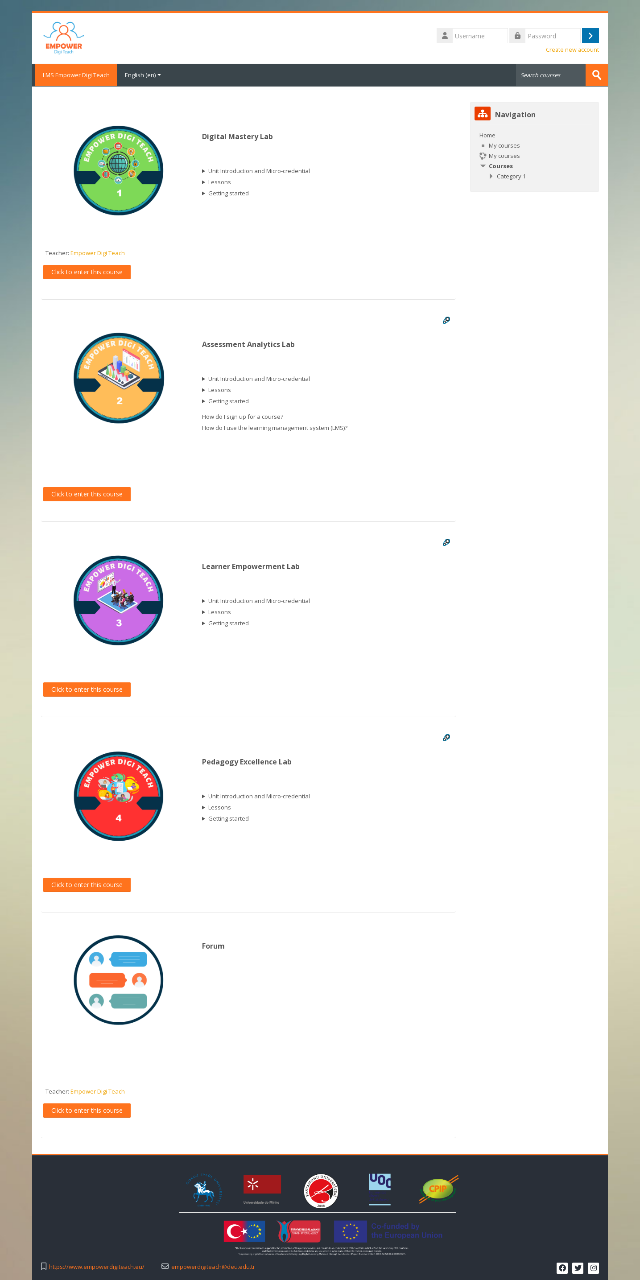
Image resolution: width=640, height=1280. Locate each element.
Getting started (228, 193)
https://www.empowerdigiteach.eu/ (97, 1266)
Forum (213, 946)
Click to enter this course (87, 271)
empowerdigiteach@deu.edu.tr (213, 1266)
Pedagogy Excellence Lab (247, 762)
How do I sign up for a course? (242, 417)
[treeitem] (534, 155)
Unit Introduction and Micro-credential (259, 171)
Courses (501, 165)
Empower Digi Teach (97, 253)
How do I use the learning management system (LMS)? (274, 428)
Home (487, 135)
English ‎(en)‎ (143, 75)
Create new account (572, 50)
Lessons (219, 182)
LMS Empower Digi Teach (74, 75)
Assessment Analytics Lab (248, 344)
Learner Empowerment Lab (251, 566)
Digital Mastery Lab (237, 136)
